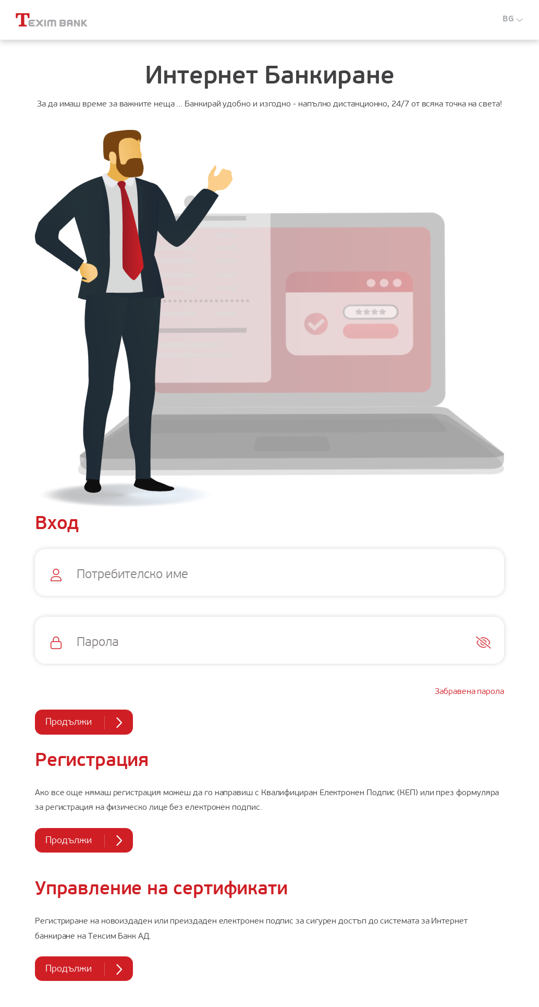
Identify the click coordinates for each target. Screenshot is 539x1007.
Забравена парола (469, 692)
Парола (98, 643)
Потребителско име (132, 575)
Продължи (84, 722)
